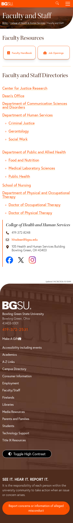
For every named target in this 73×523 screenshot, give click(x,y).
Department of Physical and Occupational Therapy (36, 194)
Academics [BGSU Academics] (9, 354)
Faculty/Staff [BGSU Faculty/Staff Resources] (11, 390)
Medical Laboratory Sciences (32, 168)
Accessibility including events (22, 347)
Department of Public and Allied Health (34, 151)
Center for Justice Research (24, 88)
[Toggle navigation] (67, 3)
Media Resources (13, 412)
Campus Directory (14, 369)
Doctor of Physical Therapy (30, 212)
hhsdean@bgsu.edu (25, 239)
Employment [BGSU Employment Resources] (10, 383)
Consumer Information (17, 376)
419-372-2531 (15, 329)
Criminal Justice (22, 122)
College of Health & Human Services (27, 23)
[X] (21, 260)
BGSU (5, 23)
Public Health (19, 176)
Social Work (18, 139)
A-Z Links (8, 362)
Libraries (8, 404)
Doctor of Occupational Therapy (35, 204)
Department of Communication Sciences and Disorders (34, 105)
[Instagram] (32, 259)
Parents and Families (15, 419)
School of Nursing (16, 185)
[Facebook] (9, 260)
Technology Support (15, 433)
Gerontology (19, 130)
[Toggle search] (57, 3)
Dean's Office (13, 95)
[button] (26, 4)
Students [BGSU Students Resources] (8, 426)
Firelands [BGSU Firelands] (8, 397)
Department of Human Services (27, 114)
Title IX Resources (14, 440)
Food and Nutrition (24, 159)
